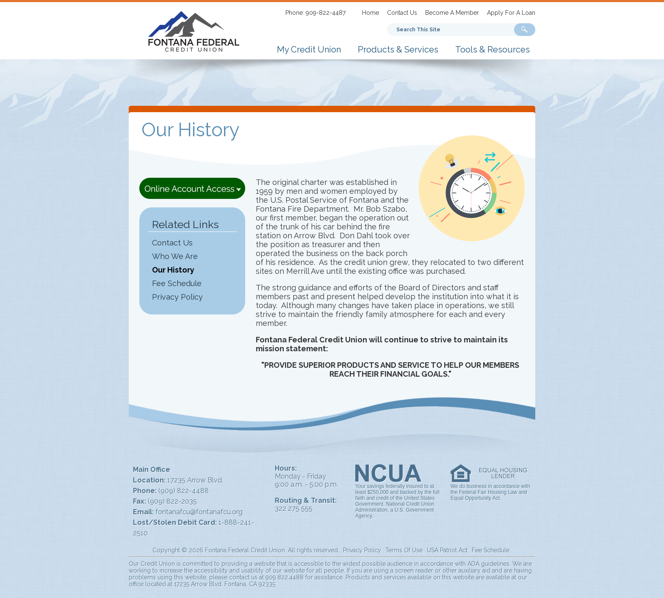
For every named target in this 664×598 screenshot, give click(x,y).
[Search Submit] (524, 29)
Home (370, 12)
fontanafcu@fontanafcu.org (199, 512)
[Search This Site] (439, 29)
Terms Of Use (404, 550)
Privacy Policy (177, 296)
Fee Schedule (177, 283)
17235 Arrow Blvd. (195, 480)
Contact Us (402, 12)
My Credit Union (309, 49)
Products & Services (398, 49)
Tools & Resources (492, 49)
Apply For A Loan (511, 12)
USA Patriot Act (447, 550)
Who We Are (175, 256)
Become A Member (452, 12)
